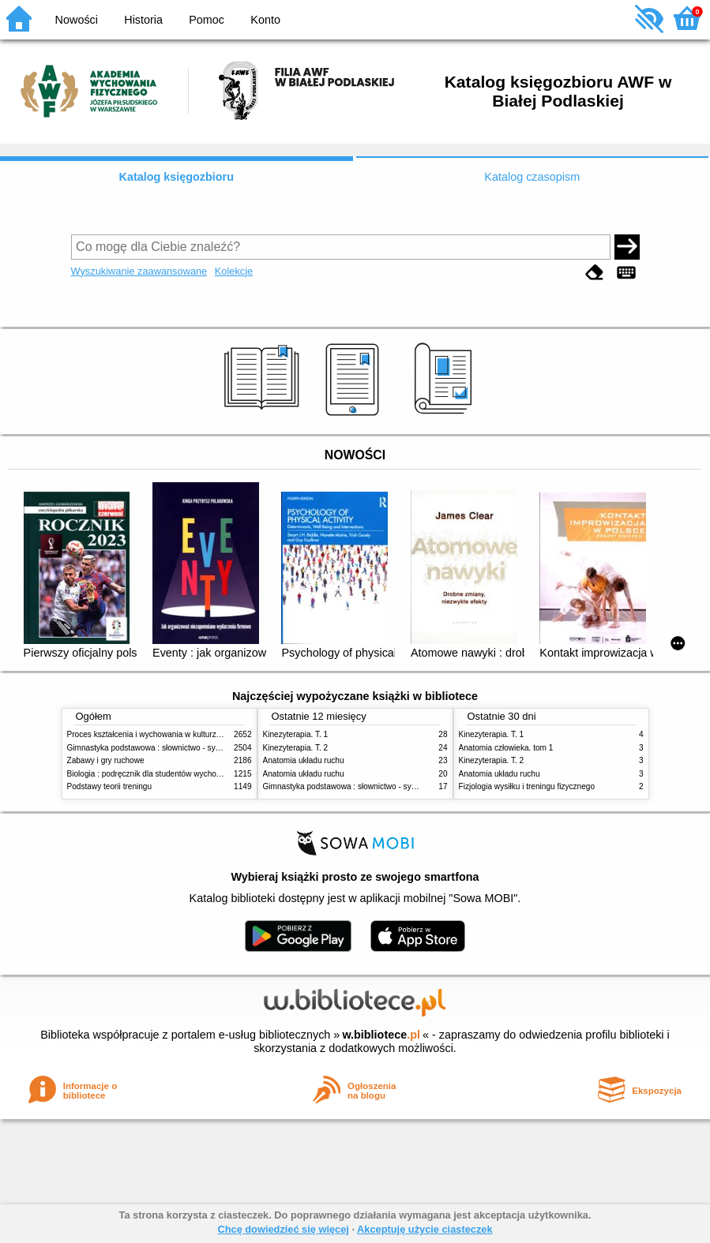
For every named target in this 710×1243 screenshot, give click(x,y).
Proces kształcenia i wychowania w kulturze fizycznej (160, 734)
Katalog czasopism (532, 176)
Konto (265, 19)
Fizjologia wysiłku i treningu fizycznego (527, 786)
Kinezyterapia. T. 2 (296, 747)
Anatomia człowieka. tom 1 (506, 747)
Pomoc (206, 19)
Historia (143, 19)
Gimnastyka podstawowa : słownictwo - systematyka (159, 747)
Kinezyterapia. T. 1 (296, 734)
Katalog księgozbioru (176, 176)
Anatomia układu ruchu (303, 760)
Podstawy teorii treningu (109, 786)
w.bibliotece (381, 1034)
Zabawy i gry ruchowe (106, 760)
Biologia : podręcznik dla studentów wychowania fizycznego (172, 773)
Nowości (76, 19)
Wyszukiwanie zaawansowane (139, 271)
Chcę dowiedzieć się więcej (282, 1229)
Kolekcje (234, 271)
